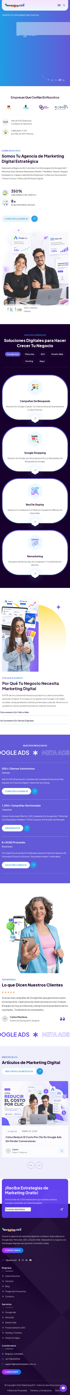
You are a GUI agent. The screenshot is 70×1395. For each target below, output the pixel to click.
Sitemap (59, 1390)
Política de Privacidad (17, 1390)
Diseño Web (10, 1322)
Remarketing (35, 556)
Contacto (9, 1296)
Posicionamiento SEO (15, 1327)
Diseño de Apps (12, 1338)
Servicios (9, 1281)
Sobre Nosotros (12, 1276)
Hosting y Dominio (13, 1332)
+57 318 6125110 (12, 1359)
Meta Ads (9, 1317)
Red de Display (35, 504)
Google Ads (10, 1312)
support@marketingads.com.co (20, 1364)
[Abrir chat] (63, 1388)
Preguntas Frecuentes (15, 1291)
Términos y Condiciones (41, 1390)
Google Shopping (35, 452)
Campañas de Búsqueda (35, 401)
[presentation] (52, 80)
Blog (7, 1286)
